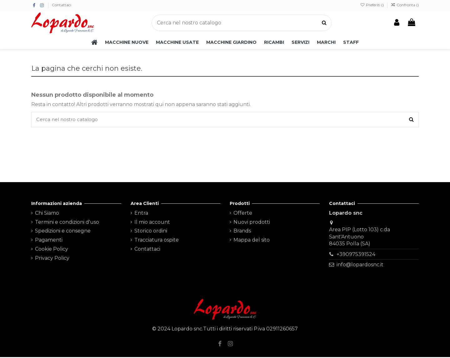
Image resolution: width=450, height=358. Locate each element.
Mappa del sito (251, 241)
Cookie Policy (51, 250)
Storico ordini (150, 232)
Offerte (242, 214)
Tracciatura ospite (156, 241)
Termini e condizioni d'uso (67, 223)
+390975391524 (356, 255)
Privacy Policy (52, 259)
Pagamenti (48, 241)
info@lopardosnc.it (360, 265)
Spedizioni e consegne (63, 232)
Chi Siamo (47, 214)
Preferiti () (372, 5)
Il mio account (152, 223)
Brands (242, 232)
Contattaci (61, 5)
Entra (141, 214)
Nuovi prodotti (251, 223)
